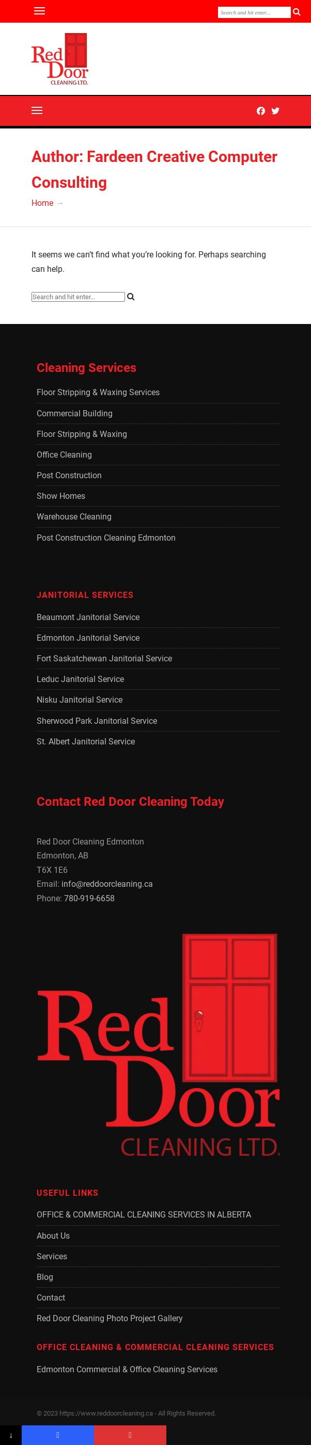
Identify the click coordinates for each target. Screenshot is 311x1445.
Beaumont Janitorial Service (88, 617)
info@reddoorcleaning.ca (107, 884)
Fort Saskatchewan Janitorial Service (104, 658)
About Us (53, 1236)
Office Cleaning (64, 455)
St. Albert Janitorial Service (86, 741)
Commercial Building (75, 413)
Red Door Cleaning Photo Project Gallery (110, 1318)
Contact (51, 1298)
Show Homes (61, 496)
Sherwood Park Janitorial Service (97, 721)
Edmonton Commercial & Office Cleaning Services (127, 1369)
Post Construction (69, 475)
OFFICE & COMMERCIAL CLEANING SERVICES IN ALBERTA (144, 1215)
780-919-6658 (89, 898)
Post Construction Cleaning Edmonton (106, 538)
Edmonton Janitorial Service (88, 638)
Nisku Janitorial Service (79, 700)
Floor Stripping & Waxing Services (98, 392)
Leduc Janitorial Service (80, 679)
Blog (45, 1277)
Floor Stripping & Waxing (82, 434)
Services (52, 1256)
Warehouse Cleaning (74, 517)
